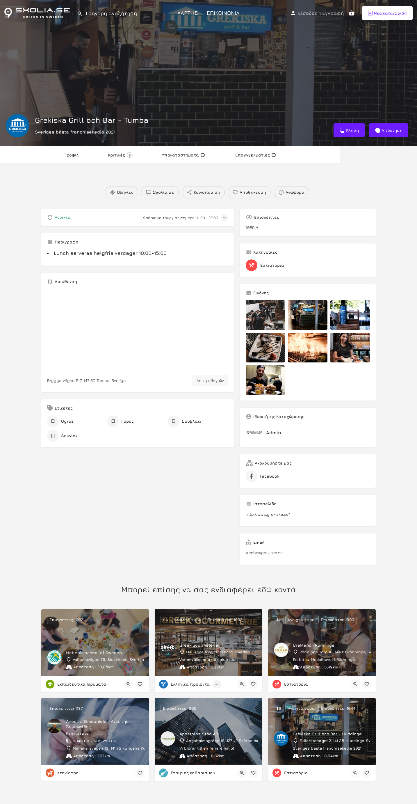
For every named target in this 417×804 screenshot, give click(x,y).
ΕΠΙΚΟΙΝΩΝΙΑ (223, 13)
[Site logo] (38, 12)
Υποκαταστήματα (183, 155)
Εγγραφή (333, 13)
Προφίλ (71, 154)
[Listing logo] (17, 125)
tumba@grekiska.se (264, 552)
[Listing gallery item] (265, 315)
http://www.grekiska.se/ (268, 514)
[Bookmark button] (140, 684)
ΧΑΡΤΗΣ (187, 13)
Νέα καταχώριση (387, 13)
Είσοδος (307, 13)
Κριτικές (120, 155)
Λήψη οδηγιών (210, 380)
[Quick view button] (128, 684)
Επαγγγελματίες (255, 155)
